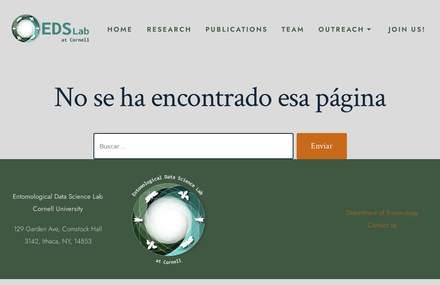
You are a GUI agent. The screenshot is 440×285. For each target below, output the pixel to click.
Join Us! (407, 29)
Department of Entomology (382, 212)
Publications (237, 29)
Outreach (345, 29)
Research (169, 29)
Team (293, 29)
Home (120, 29)
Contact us (382, 225)
